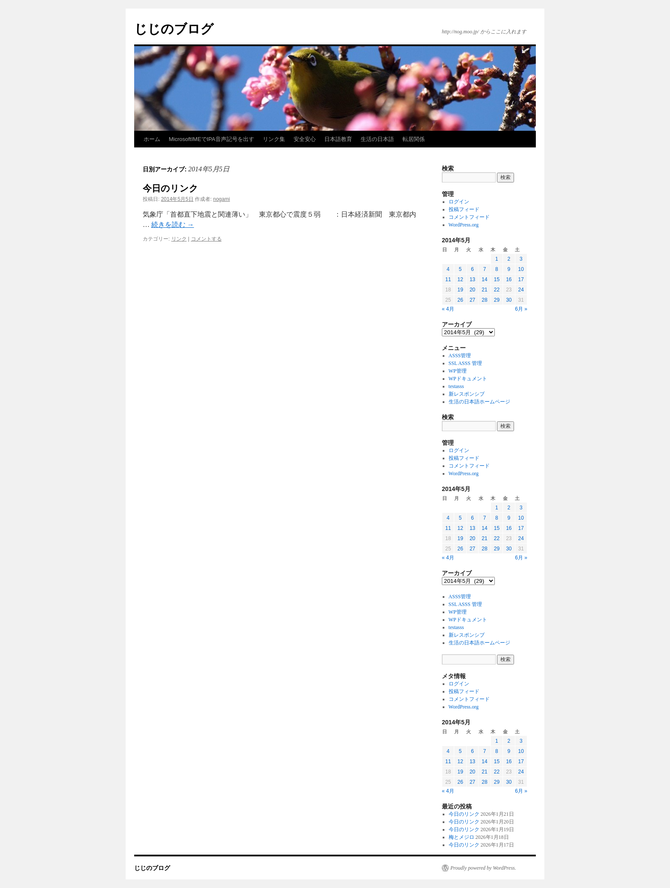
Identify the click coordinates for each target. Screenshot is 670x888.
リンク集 (274, 139)
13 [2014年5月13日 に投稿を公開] (472, 279)
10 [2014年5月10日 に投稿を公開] (521, 269)
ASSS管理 (460, 356)
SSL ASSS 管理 (465, 363)
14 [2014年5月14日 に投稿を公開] (484, 279)
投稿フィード (464, 209)
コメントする (206, 239)
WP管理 (458, 371)
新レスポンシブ (467, 394)
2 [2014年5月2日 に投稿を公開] (508, 259)
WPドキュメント (468, 379)
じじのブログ (174, 29)
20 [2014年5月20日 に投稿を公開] (472, 290)
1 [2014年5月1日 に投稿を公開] (496, 259)
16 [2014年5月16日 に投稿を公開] (508, 279)
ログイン (459, 202)
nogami (221, 199)
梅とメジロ (461, 837)
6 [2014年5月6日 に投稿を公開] (472, 269)
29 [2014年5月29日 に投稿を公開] (497, 300)
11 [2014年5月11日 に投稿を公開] (448, 279)
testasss (456, 386)
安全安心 (305, 139)
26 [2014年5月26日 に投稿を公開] (460, 300)
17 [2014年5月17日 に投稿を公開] (521, 279)
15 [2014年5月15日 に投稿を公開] (497, 279)
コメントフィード (469, 217)
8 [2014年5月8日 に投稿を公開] (496, 269)
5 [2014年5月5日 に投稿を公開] (460, 269)
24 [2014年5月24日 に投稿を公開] (521, 290)
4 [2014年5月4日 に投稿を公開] (448, 269)
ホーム (152, 139)
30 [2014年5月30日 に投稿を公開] (508, 300)
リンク (179, 239)
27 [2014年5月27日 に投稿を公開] (472, 300)
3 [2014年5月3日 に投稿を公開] (521, 259)
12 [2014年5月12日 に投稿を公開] (460, 279)
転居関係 (414, 139)
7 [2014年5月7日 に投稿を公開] (484, 269)
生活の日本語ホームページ (479, 402)
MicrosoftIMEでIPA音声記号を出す (211, 139)
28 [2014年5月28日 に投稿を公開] (484, 300)
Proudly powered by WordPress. (483, 868)
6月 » (521, 309)
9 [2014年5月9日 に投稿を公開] (508, 269)
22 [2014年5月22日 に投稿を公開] (497, 290)
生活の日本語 (377, 139)
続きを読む (172, 224)
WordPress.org (464, 225)
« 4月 (448, 309)
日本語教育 (338, 139)
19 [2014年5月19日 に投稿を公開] (460, 290)
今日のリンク (170, 188)
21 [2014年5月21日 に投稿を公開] (484, 290)
